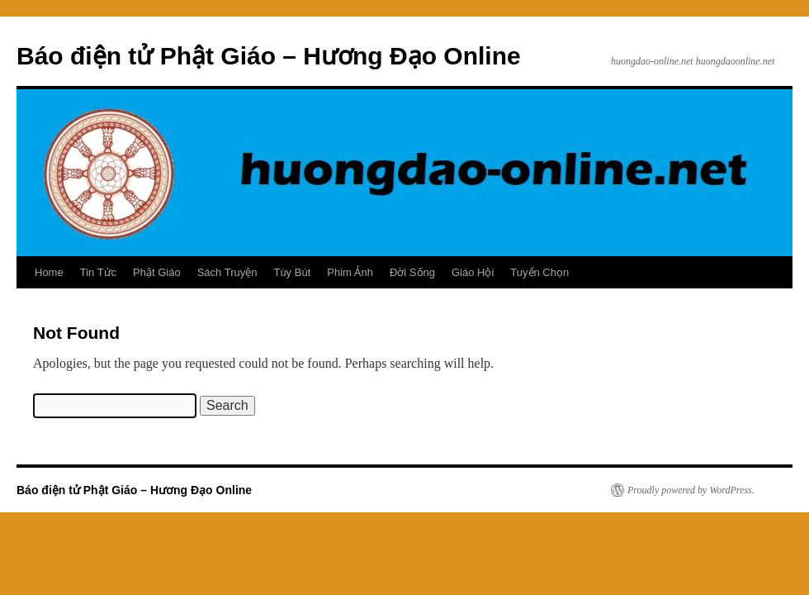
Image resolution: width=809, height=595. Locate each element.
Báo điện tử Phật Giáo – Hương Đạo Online (269, 55)
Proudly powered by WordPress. (691, 490)
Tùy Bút (291, 272)
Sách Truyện (227, 272)
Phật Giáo (157, 272)
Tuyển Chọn (539, 272)
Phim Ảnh (350, 272)
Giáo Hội (473, 272)
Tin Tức (98, 272)
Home (49, 272)
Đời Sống (412, 272)
